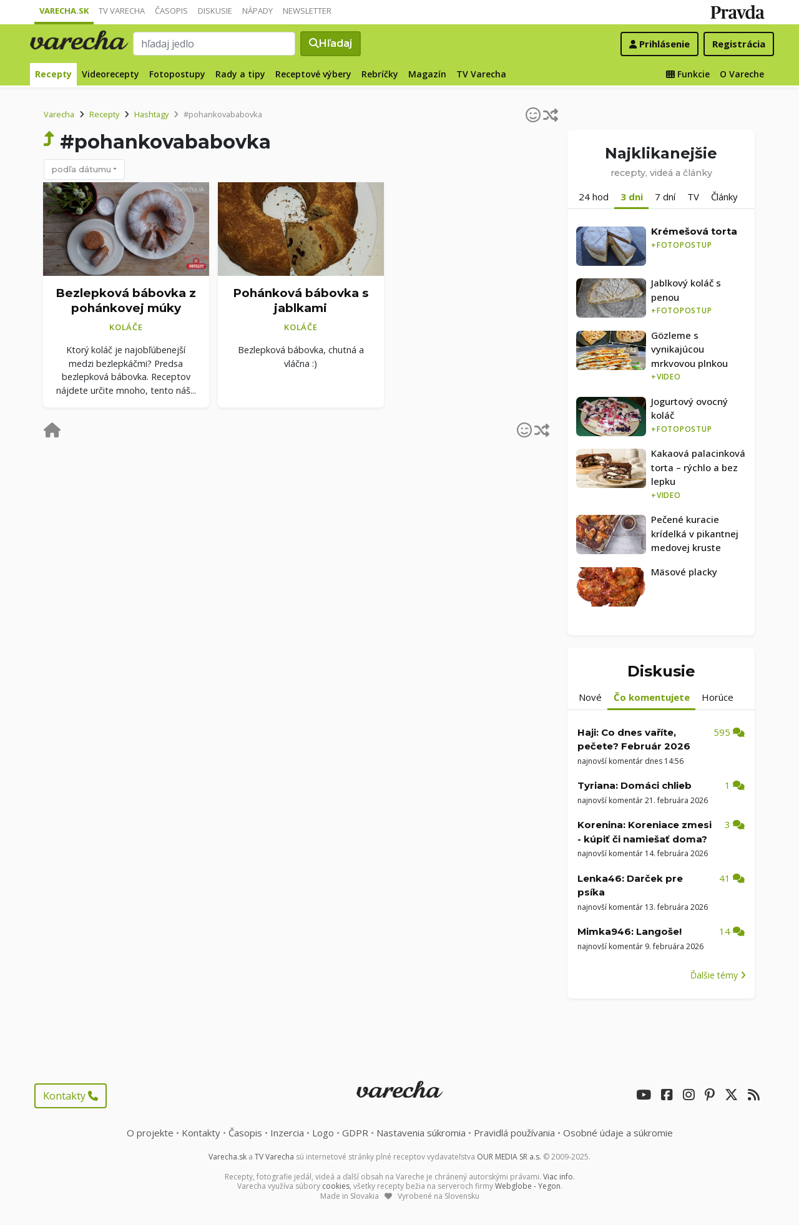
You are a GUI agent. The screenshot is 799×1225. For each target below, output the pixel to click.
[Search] (214, 44)
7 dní (665, 196)
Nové (590, 697)
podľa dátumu (81, 169)
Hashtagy (151, 114)
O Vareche (742, 74)
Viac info (558, 1176)
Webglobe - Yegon (528, 1186)
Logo (323, 1132)
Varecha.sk (64, 10)
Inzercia (287, 1132)
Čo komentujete (652, 697)
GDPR (355, 1132)
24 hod (594, 196)
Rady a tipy (240, 74)
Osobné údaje (618, 1132)
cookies (336, 1186)
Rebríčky (379, 74)
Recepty (53, 74)
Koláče (126, 327)
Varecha (59, 114)
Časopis (171, 10)
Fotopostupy (177, 74)
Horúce (717, 697)
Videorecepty (110, 74)
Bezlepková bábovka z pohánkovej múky (126, 301)
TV (693, 196)
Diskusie (215, 10)
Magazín (427, 74)
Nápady (257, 10)
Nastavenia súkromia (421, 1132)
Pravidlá (514, 1132)
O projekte (150, 1132)
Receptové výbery (313, 74)
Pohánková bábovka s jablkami (300, 301)
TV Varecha (122, 10)
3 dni (631, 196)
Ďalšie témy (718, 975)
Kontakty (70, 1096)
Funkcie (688, 74)
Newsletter (307, 10)
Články (724, 196)
